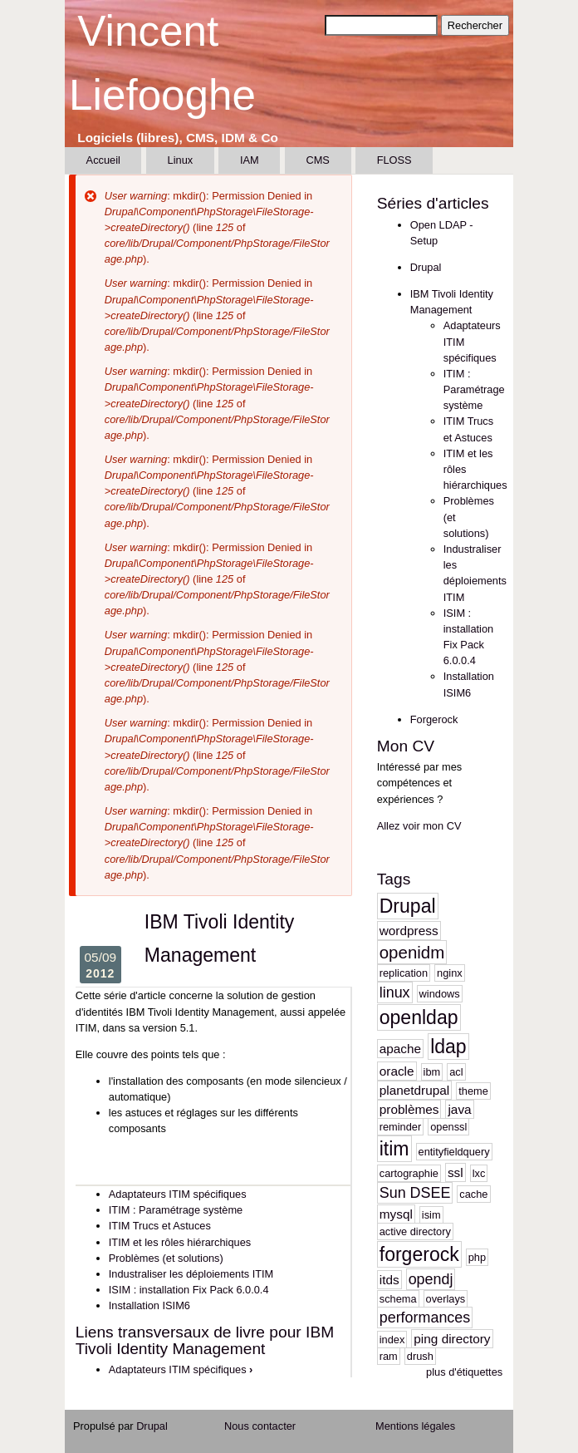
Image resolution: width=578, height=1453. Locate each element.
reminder (401, 1127)
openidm (412, 952)
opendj (431, 1279)
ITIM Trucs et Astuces (160, 1225)
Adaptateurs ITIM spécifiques (178, 1194)
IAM (249, 160)
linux (395, 992)
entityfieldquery (454, 1151)
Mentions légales (415, 1426)
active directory (415, 1231)
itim (394, 1149)
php (477, 1257)
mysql (396, 1214)
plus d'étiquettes (464, 1372)
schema (398, 1299)
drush (420, 1356)
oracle (397, 1071)
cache (473, 1194)
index (392, 1339)
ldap (448, 1046)
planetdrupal (415, 1090)
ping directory (452, 1339)
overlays (446, 1299)
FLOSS (394, 160)
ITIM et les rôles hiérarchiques (180, 1242)
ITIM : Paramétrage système (175, 1210)
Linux (180, 160)
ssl (455, 1172)
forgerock (419, 1254)
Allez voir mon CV (419, 826)
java (459, 1109)
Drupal (426, 267)
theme (473, 1091)
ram (389, 1356)
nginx (450, 973)
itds (389, 1280)
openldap (419, 1017)
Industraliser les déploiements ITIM (191, 1274)
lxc (479, 1173)
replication (404, 973)
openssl (448, 1127)
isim (431, 1215)
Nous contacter (260, 1426)
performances (425, 1317)
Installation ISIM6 (149, 1305)
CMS (317, 160)
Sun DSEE (415, 1193)
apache (400, 1049)
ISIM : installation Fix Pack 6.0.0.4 (189, 1289)
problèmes (409, 1109)
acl (456, 1072)
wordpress (409, 931)
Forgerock (434, 719)
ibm (432, 1072)
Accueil (103, 160)
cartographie (409, 1173)
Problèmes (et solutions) (166, 1258)
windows (439, 994)
